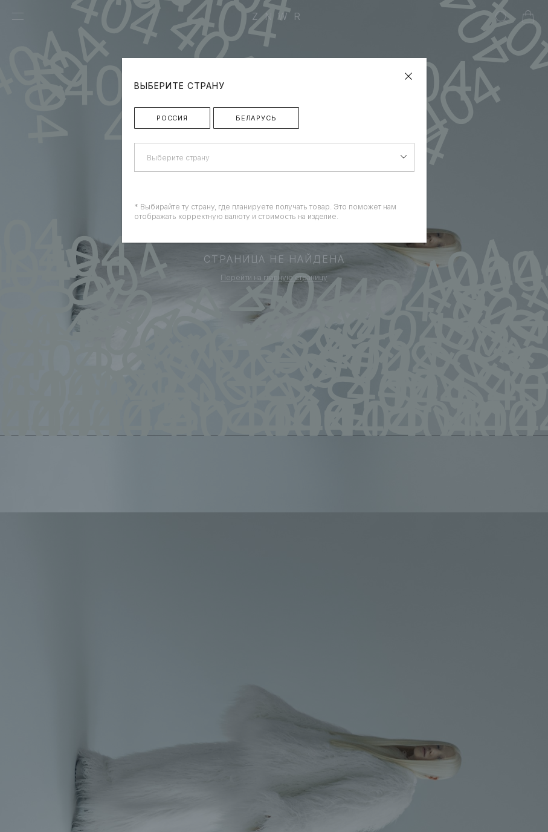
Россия (172, 118)
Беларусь (256, 118)
